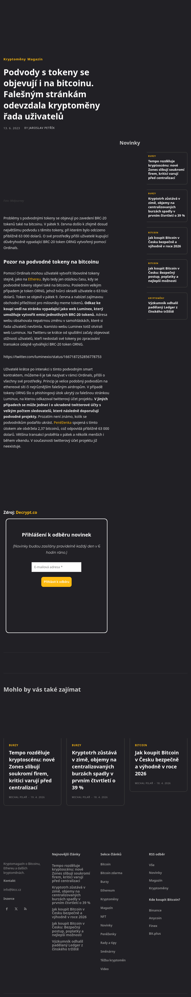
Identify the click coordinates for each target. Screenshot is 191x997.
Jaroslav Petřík (42, 127)
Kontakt (9, 871)
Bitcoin (153, 224)
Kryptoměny (14, 59)
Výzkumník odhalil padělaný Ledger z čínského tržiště (160, 295)
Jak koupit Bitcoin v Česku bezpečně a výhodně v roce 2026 (166, 231)
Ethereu (34, 279)
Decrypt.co (26, 512)
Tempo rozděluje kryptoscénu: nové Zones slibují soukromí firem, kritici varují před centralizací (165, 166)
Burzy (152, 156)
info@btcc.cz (12, 880)
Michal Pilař (18, 788)
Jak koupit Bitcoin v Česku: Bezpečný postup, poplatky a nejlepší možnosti (166, 263)
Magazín (35, 59)
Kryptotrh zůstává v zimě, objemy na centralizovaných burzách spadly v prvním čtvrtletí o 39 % (166, 198)
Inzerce (8, 889)
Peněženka (62, 422)
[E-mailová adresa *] (56, 567)
